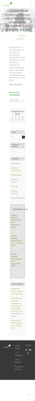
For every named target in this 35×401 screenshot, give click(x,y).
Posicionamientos (17, 198)
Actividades (16, 163)
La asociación (18, 354)
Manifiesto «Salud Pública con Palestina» (17, 291)
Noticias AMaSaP (14, 192)
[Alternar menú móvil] (31, 3)
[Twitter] (28, 353)
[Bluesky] (30, 350)
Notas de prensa (15, 180)
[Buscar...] (16, 137)
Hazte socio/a (17, 347)
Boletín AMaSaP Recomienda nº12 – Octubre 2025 (17, 241)
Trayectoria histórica (18, 368)
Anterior (22, 36)
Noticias (14, 186)
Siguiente (20, 39)
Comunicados (16, 175)
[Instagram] (26, 350)
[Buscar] (23, 137)
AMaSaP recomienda (19, 101)
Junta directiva (18, 361)
